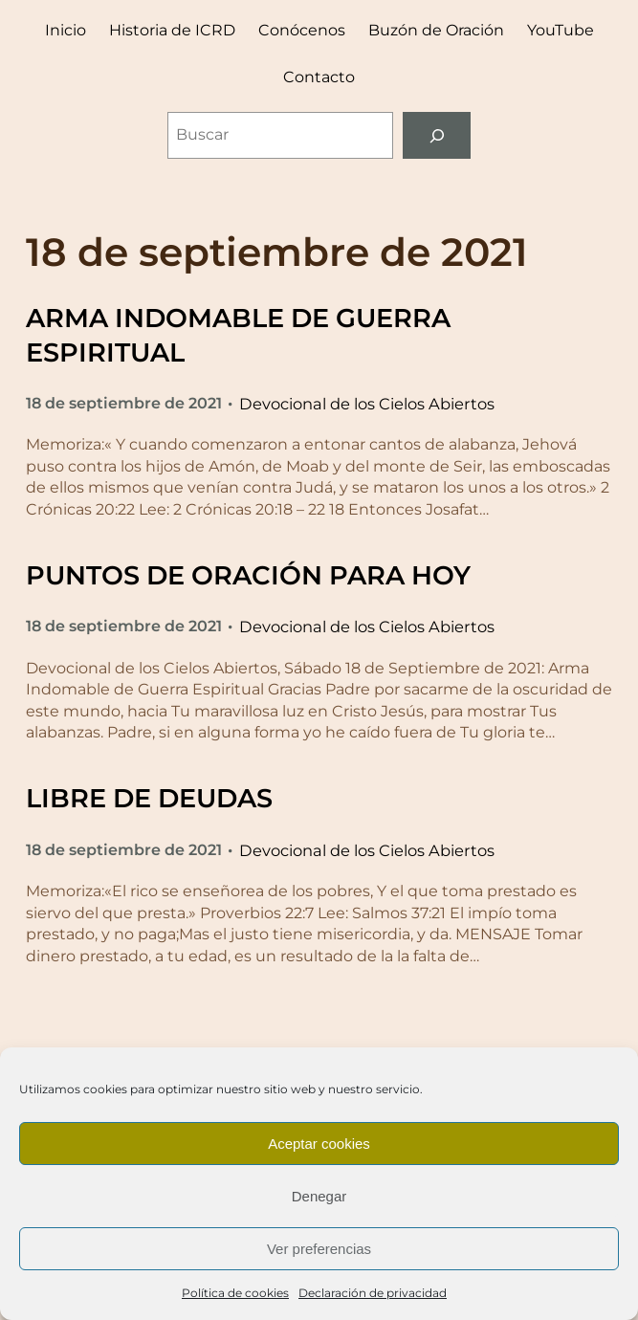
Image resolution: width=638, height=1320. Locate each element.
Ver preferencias (319, 1249)
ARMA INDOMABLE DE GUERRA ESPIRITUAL (238, 334)
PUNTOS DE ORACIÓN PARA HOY (248, 575)
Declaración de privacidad (372, 1293)
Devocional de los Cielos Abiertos (367, 403)
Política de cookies (235, 1293)
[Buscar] (437, 135)
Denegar (319, 1196)
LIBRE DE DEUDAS (149, 798)
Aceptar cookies (319, 1143)
